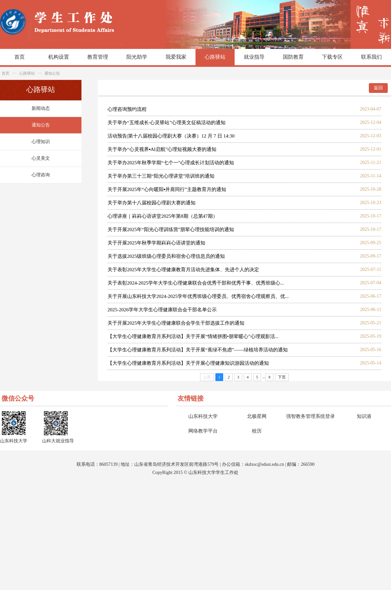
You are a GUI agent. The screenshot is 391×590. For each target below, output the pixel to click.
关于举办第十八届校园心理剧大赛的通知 (151, 202)
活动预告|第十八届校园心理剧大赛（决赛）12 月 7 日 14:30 (171, 136)
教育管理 (97, 57)
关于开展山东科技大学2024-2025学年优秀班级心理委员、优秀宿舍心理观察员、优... (198, 296)
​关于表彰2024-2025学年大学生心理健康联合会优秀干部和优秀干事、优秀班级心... (196, 283)
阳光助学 (136, 57)
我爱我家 (176, 57)
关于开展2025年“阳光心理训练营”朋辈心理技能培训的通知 (171, 229)
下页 (282, 377)
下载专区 (332, 57)
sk (247, 464)
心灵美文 (41, 158)
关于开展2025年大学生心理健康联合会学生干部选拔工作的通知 (176, 323)
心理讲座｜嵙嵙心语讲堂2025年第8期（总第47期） (163, 216)
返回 (378, 87)
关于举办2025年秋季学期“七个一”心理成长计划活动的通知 (171, 162)
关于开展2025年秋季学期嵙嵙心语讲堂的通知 (156, 242)
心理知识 (41, 141)
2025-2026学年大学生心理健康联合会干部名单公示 (162, 309)
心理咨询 (41, 174)
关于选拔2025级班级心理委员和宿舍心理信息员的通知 (166, 256)
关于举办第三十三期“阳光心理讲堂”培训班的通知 (161, 176)
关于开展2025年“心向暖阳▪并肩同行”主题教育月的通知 (167, 189)
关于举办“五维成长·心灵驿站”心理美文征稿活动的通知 (166, 122)
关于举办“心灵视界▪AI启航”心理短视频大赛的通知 (162, 149)
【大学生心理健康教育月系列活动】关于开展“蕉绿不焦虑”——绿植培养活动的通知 (198, 349)
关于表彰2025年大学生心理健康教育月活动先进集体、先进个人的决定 (183, 269)
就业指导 (254, 57)
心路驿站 (215, 57)
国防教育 (293, 57)
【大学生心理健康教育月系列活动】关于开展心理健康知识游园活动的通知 (188, 363)
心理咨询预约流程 (127, 109)
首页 (19, 57)
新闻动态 (41, 108)
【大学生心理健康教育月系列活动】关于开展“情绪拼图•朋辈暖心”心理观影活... (193, 336)
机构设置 (58, 57)
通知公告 (52, 73)
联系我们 (371, 57)
